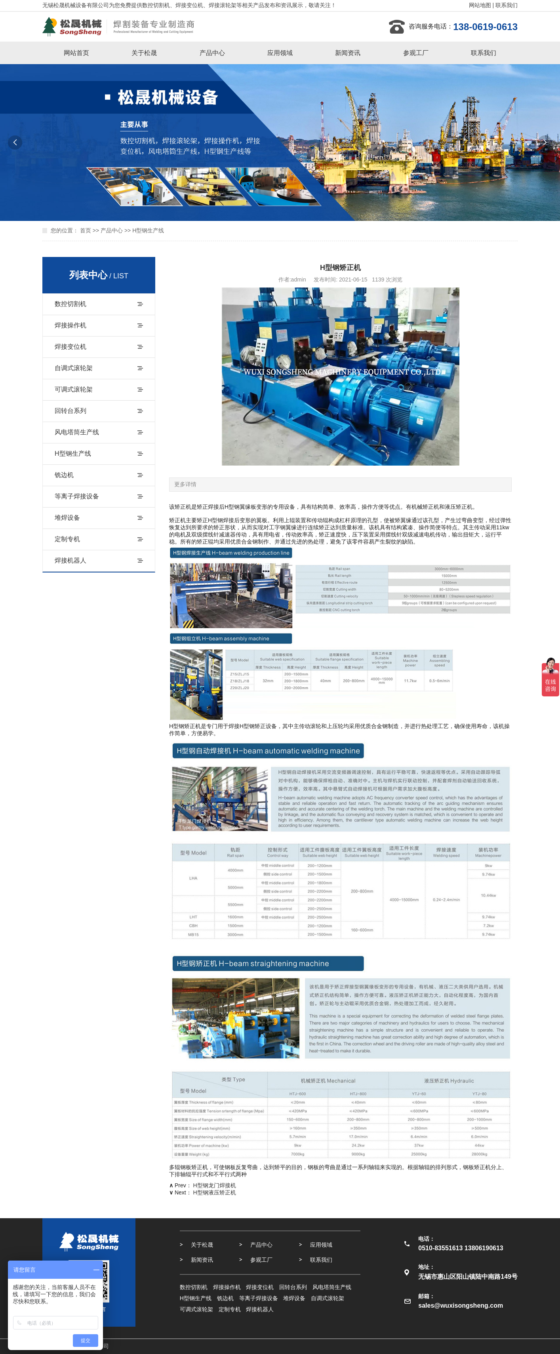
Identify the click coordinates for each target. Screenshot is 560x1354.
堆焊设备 (67, 517)
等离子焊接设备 (77, 496)
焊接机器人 (70, 560)
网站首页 (76, 52)
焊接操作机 (70, 325)
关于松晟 (144, 52)
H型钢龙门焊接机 (214, 1185)
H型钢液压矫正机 (214, 1192)
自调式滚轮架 (74, 368)
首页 (85, 230)
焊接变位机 (70, 346)
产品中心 (212, 52)
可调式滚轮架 (74, 389)
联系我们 (506, 5)
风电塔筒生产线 (77, 432)
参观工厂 (416, 52)
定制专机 (67, 539)
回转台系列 (70, 410)
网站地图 (480, 5)
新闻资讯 (347, 52)
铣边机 (64, 475)
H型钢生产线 (148, 230)
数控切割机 (70, 303)
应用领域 (280, 52)
